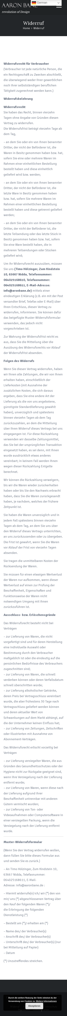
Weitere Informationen (46, 1001)
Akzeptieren (34, 1006)
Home (34, 51)
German (39, 3)
